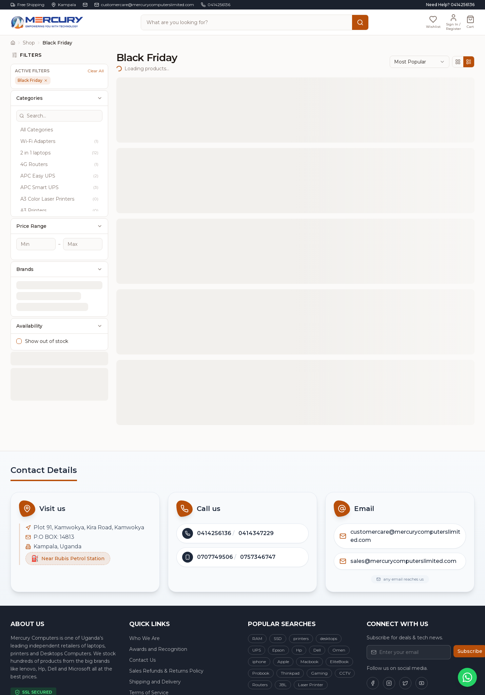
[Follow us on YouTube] (421, 683)
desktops (328, 638)
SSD (278, 638)
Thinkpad (290, 673)
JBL (283, 684)
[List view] (468, 61)
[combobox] (419, 62)
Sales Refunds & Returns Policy (166, 671)
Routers (260, 684)
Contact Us (142, 660)
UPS (256, 650)
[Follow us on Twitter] (405, 683)
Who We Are (144, 638)
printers (301, 638)
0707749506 (215, 557)
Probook (260, 673)
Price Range (59, 200)
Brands (59, 243)
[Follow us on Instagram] (389, 683)
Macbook (309, 661)
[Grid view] (457, 61)
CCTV (344, 673)
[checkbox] (19, 314)
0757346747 (257, 557)
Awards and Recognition (158, 649)
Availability (59, 299)
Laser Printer (310, 684)
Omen (338, 650)
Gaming (319, 673)
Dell (317, 650)
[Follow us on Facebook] (373, 683)
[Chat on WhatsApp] (467, 677)
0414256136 (214, 533)
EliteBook (339, 661)
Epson (278, 650)
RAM (257, 638)
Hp (299, 650)
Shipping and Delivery (155, 682)
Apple (283, 661)
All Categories (37, 103)
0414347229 (256, 533)
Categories (59, 72)
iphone (259, 661)
